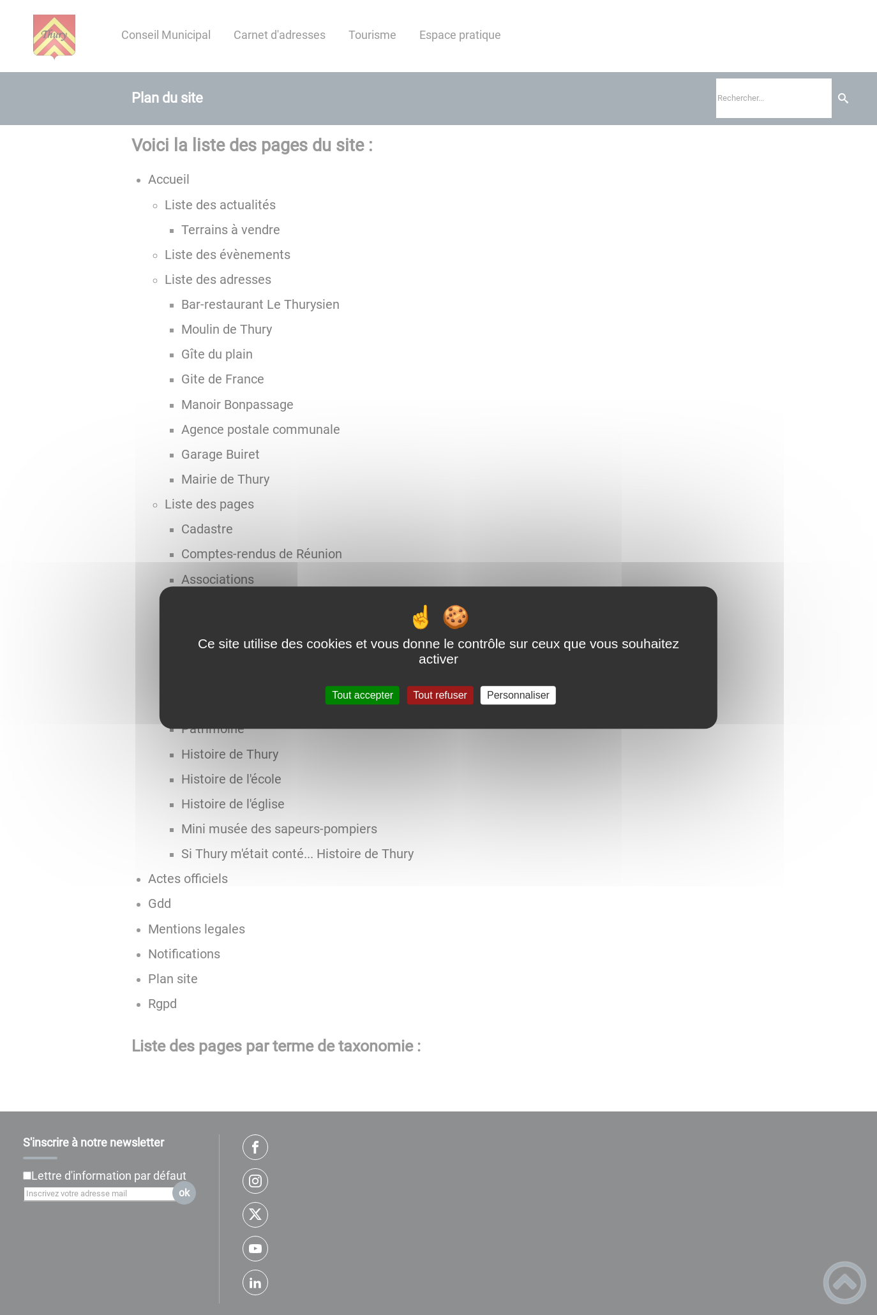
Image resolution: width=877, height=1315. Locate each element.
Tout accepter (362, 695)
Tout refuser (440, 695)
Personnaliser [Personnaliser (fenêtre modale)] (518, 695)
